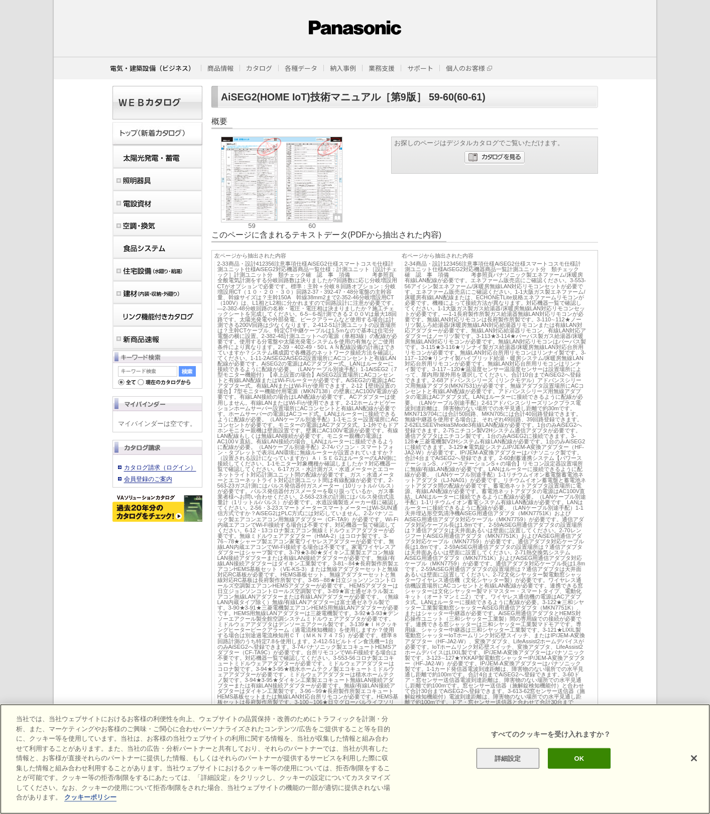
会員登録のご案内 (148, 479)
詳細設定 (508, 758)
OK (579, 758)
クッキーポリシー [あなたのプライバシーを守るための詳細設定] (90, 797)
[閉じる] (694, 758)
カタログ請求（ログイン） (160, 467)
